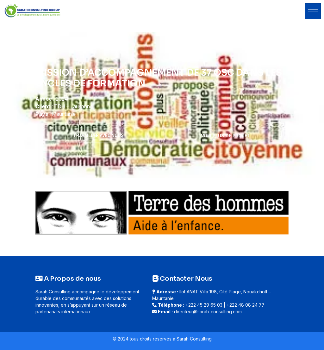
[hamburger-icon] (313, 11)
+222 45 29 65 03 (203, 305)
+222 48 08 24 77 (246, 305)
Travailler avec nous (98, 135)
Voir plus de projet (225, 135)
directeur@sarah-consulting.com (208, 311)
